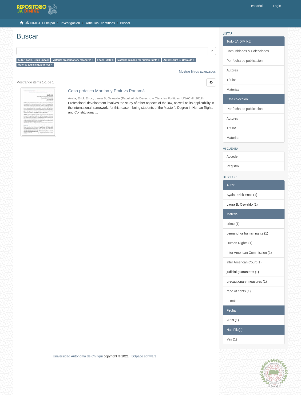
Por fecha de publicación (245, 61)
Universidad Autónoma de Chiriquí (78, 356)
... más (232, 301)
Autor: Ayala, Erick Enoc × (33, 60)
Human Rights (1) (240, 243)
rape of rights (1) (239, 291)
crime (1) (233, 224)
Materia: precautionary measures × (73, 60)
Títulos (232, 80)
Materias (233, 89)
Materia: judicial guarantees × (35, 64)
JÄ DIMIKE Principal (40, 23)
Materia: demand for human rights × (138, 60)
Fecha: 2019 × (105, 60)
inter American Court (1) (244, 262)
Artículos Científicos (100, 23)
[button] (258, 6)
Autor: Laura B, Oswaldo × (178, 60)
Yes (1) (232, 339)
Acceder (233, 156)
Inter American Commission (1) (249, 252)
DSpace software (144, 356)
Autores (232, 70)
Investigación (70, 23)
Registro (233, 166)
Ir (212, 51)
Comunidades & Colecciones (248, 51)
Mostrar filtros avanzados (197, 71)
